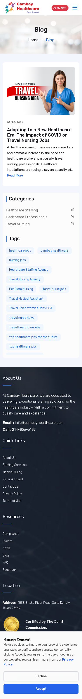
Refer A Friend (13, 479)
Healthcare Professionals (26, 217)
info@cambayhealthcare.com (33, 423)
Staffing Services (15, 465)
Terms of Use (12, 501)
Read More (15, 175)
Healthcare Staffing (22, 210)
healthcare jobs (20, 250)
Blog (6, 555)
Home (33, 40)
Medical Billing (12, 472)
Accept (41, 689)
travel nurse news (21, 318)
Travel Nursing (18, 224)
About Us (9, 458)
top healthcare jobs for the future (33, 337)
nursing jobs (17, 260)
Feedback (9, 570)
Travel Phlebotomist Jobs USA (30, 308)
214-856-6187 (19, 429)
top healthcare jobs (23, 346)
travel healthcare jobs (24, 327)
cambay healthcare (54, 250)
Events (7, 541)
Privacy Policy (12, 494)
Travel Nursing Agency (24, 279)
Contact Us (10, 486)
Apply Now (59, 7)
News (6, 548)
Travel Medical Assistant (26, 299)
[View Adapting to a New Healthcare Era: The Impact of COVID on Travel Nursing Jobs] (41, 91)
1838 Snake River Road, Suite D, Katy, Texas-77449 (36, 605)
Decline (41, 676)
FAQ (5, 562)
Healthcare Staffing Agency (28, 270)
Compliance (11, 534)
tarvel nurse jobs (54, 289)
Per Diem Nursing (21, 289)
